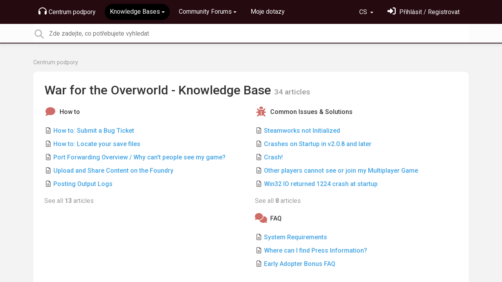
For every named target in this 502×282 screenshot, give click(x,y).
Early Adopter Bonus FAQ (299, 264)
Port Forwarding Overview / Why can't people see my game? (139, 157)
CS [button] (364, 12)
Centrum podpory (67, 11)
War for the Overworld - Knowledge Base (159, 90)
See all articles (69, 200)
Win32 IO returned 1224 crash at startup (321, 184)
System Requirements (295, 237)
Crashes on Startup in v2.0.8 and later (317, 144)
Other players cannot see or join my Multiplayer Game (341, 170)
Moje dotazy (268, 11)
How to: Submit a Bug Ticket (93, 130)
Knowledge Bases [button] (135, 11)
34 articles (292, 91)
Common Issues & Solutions (311, 112)
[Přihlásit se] (423, 12)
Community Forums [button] (205, 11)
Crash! (273, 157)
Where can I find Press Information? (315, 250)
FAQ (276, 218)
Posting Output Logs (83, 184)
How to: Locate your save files (96, 144)
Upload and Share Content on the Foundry (113, 170)
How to (70, 112)
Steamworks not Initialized (302, 130)
